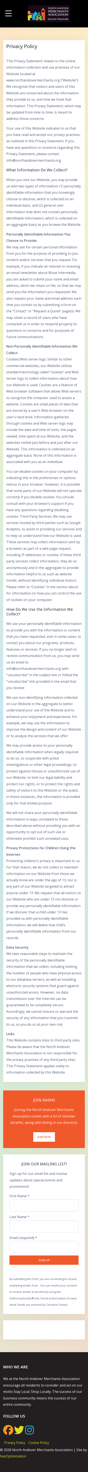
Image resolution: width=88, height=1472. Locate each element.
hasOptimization (13, 1456)
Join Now (44, 1137)
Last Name (19, 1217)
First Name (19, 1196)
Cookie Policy (38, 1442)
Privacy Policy (14, 1442)
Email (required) (23, 1237)
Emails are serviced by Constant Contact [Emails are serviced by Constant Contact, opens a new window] (42, 1305)
